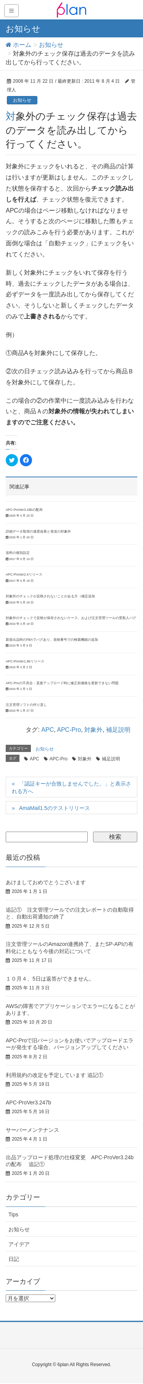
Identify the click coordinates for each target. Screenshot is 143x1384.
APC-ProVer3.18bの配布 (24, 510)
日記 (13, 1259)
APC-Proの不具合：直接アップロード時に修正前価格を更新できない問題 (62, 683)
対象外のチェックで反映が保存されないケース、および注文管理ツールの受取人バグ (71, 618)
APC (47, 729)
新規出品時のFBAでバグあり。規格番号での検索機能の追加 (52, 640)
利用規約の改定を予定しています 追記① (54, 1075)
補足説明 (118, 729)
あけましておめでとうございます (46, 882)
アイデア (19, 1244)
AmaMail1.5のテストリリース (54, 808)
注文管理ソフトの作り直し (26, 705)
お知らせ (22, 100)
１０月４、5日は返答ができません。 (50, 979)
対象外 (93, 729)
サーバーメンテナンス (32, 1130)
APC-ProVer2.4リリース (24, 574)
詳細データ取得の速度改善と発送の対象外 (38, 531)
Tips (13, 1214)
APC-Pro (69, 729)
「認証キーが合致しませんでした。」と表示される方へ (71, 787)
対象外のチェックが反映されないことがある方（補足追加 (50, 596)
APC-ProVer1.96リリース (25, 661)
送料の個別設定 (18, 553)
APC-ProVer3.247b (28, 1102)
